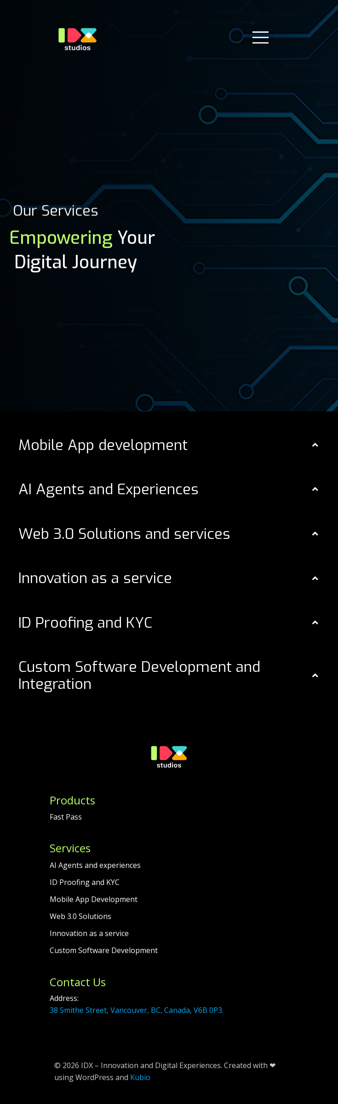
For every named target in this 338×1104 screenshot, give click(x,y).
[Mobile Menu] (260, 37)
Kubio (140, 1077)
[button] (169, 445)
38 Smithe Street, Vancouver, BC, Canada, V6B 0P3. (136, 1010)
